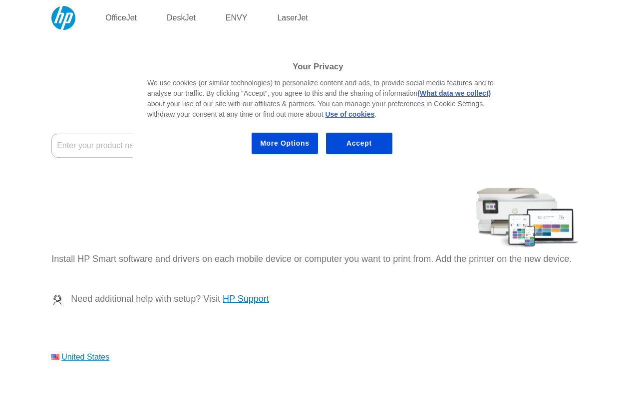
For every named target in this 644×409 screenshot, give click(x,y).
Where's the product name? (100, 178)
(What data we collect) (454, 93)
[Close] (505, 53)
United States (85, 357)
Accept (359, 143)
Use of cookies (349, 114)
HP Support (246, 299)
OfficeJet (121, 17)
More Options (285, 143)
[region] (325, 105)
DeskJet (181, 17)
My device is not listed (90, 203)
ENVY (237, 17)
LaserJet (292, 17)
